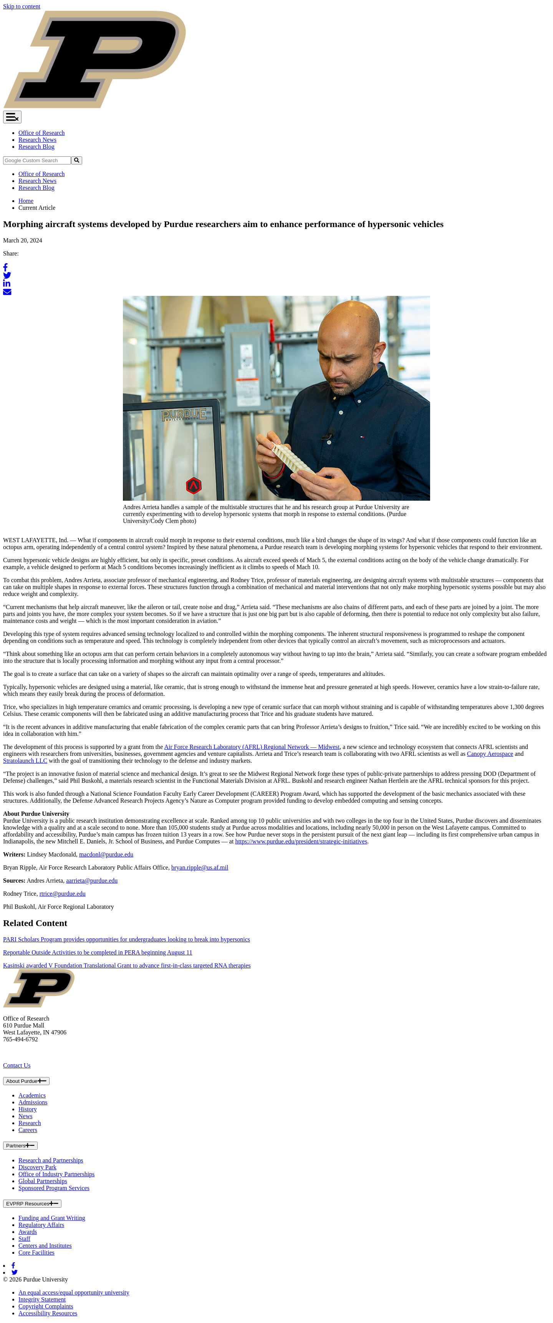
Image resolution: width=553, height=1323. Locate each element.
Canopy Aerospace (490, 753)
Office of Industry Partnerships (56, 1174)
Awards (27, 1231)
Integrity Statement (42, 1299)
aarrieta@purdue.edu (92, 880)
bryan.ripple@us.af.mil (199, 867)
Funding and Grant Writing (51, 1218)
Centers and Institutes (45, 1245)
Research (29, 1123)
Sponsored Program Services (53, 1188)
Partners (20, 1146)
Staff (24, 1238)
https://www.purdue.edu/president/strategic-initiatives (301, 841)
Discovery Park (37, 1167)
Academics (32, 1095)
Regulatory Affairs (41, 1225)
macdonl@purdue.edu (106, 854)
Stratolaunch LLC (25, 760)
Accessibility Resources (47, 1313)
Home (25, 201)
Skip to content (21, 6)
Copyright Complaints (45, 1306)
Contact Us (17, 1065)
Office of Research (41, 132)
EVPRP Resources (32, 1204)
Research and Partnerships (50, 1160)
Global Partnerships (42, 1181)
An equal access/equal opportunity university (73, 1292)
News (25, 1116)
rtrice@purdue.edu (63, 893)
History (27, 1109)
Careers (27, 1130)
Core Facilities (36, 1252)
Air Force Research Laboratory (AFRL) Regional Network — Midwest (251, 747)
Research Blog (36, 146)
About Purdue (26, 1081)
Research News (37, 139)
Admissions (33, 1102)
